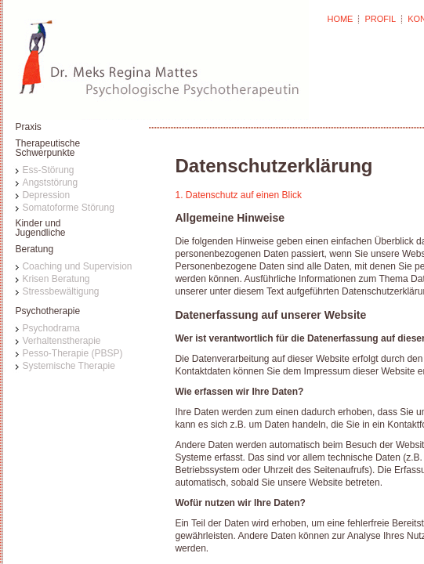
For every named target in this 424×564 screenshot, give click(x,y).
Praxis (28, 126)
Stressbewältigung (60, 291)
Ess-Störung (48, 169)
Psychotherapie (47, 311)
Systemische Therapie (68, 365)
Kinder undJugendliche (40, 228)
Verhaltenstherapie (61, 340)
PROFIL (380, 19)
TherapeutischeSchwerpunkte (47, 148)
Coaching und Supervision (77, 266)
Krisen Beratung (55, 278)
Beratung (34, 249)
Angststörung (50, 182)
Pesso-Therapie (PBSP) (72, 353)
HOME (340, 19)
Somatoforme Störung (68, 207)
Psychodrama (50, 328)
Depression (46, 195)
